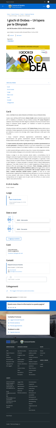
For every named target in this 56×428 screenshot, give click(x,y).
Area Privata (9, 415)
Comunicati (42, 353)
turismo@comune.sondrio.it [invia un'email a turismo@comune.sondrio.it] (15, 271)
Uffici (7, 351)
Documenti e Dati (10, 361)
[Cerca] (48, 6)
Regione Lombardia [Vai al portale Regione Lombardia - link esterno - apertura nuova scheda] (10, 2)
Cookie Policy (32, 388)
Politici (7, 355)
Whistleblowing (32, 401)
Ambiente (20, 353)
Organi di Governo (10, 353)
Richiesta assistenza (22, 393)
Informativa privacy (33, 386)
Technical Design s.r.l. (15, 424)
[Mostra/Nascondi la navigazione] (3, 6)
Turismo (30, 372)
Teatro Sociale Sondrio (15, 199)
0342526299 (12, 270)
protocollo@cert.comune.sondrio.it (11, 398)
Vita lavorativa (32, 374)
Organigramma (9, 364)
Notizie (41, 351)
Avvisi (41, 355)
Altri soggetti (9, 366)
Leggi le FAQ (20, 382)
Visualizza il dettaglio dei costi (15, 253)
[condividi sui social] (10, 35)
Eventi (41, 366)
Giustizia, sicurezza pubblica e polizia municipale (33, 353)
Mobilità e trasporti (33, 361)
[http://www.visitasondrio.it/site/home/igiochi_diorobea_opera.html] (28, 291)
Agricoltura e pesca (22, 351)
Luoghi (41, 364)
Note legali (31, 390)
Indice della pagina (28, 83)
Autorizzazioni (21, 361)
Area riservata (32, 410)
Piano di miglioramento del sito (33, 406)
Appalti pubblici (21, 359)
